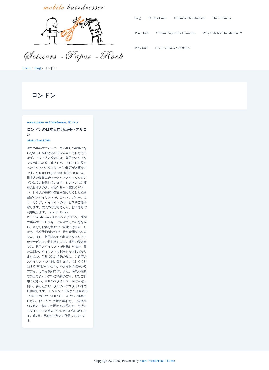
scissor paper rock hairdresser (46, 122)
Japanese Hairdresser (186, 18)
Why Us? (141, 48)
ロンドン (73, 122)
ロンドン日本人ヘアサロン (171, 48)
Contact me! (156, 18)
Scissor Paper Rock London (174, 33)
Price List (142, 33)
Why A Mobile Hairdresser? (219, 33)
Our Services (217, 18)
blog (138, 18)
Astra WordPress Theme (157, 361)
